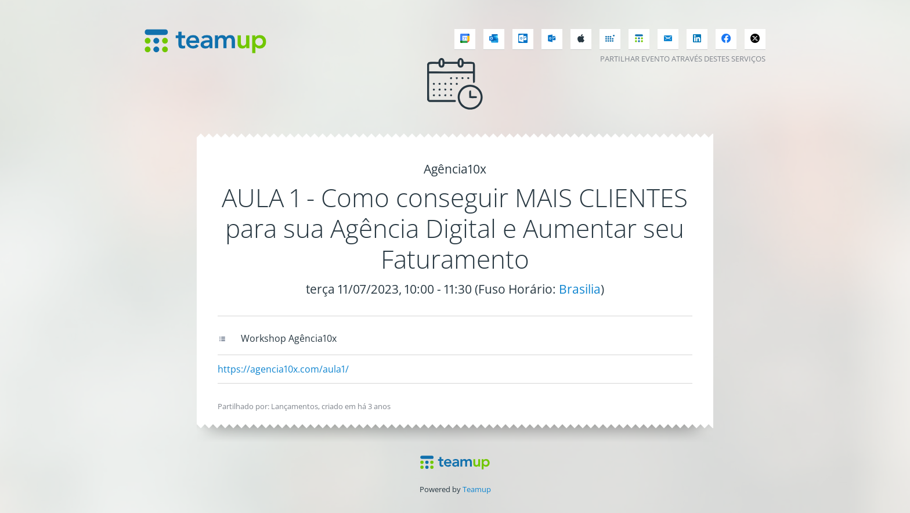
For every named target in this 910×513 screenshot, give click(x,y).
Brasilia (580, 289)
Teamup (477, 489)
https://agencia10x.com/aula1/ (283, 369)
